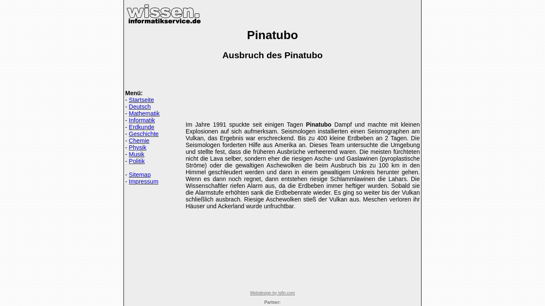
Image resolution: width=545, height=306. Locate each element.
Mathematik (144, 113)
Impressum (143, 181)
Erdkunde (142, 127)
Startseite (141, 99)
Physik (137, 147)
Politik (137, 161)
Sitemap (140, 174)
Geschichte (144, 133)
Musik (137, 154)
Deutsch (140, 106)
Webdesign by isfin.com (272, 293)
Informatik (142, 120)
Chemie (139, 140)
